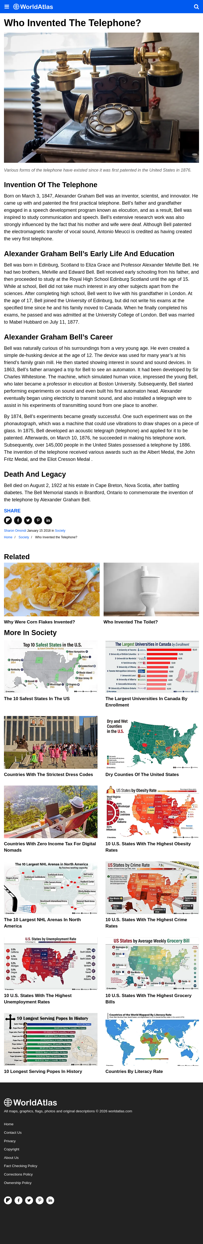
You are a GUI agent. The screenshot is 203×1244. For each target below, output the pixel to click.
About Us (11, 1158)
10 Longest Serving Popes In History (43, 1071)
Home (8, 1124)
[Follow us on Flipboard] (8, 1200)
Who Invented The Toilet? (131, 622)
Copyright (11, 1149)
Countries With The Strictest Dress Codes (48, 774)
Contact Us (13, 1133)
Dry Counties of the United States (142, 774)
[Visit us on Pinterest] (40, 1200)
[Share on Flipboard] (8, 520)
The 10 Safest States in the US (37, 698)
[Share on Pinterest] (38, 520)
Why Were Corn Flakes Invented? (39, 622)
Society (60, 531)
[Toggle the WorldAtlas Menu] (6, 6)
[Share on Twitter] (28, 520)
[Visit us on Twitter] (29, 1200)
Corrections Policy (18, 1174)
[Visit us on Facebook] (18, 1200)
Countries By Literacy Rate (134, 1071)
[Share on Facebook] (18, 520)
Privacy (10, 1141)
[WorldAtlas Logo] (35, 7)
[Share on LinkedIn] (48, 520)
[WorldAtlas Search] (196, 6)
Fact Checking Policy (20, 1166)
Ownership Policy (17, 1183)
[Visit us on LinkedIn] (50, 1200)
